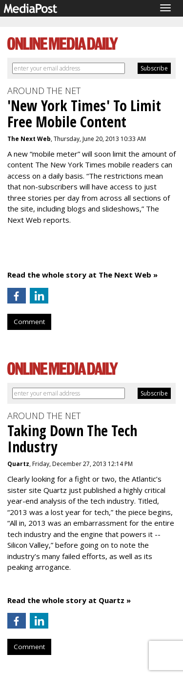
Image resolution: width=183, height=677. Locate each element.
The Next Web (29, 139)
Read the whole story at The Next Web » (82, 275)
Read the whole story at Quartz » (69, 600)
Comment (29, 321)
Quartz (18, 464)
